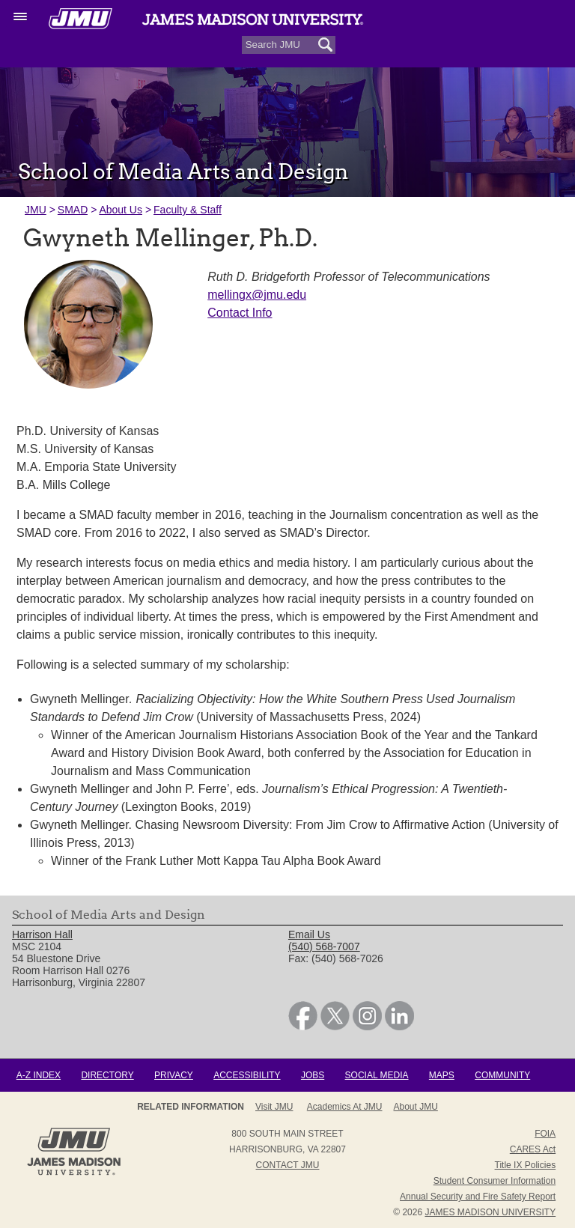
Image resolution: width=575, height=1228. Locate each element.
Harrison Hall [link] (42, 934)
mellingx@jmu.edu (256, 294)
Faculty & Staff (187, 210)
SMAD (73, 210)
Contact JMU (288, 1165)
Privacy (173, 1075)
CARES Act (533, 1149)
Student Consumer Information (494, 1181)
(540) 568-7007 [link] (324, 946)
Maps (441, 1075)
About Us (120, 210)
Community (502, 1075)
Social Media (377, 1075)
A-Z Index (38, 1075)
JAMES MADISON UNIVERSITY (490, 1212)
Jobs (312, 1075)
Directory (107, 1075)
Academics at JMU (345, 1106)
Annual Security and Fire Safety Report (478, 1196)
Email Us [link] (309, 934)
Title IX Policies (525, 1165)
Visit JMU (274, 1106)
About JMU (416, 1106)
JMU (35, 210)
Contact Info (239, 312)
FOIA (545, 1133)
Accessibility (246, 1075)
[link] (302, 1027)
